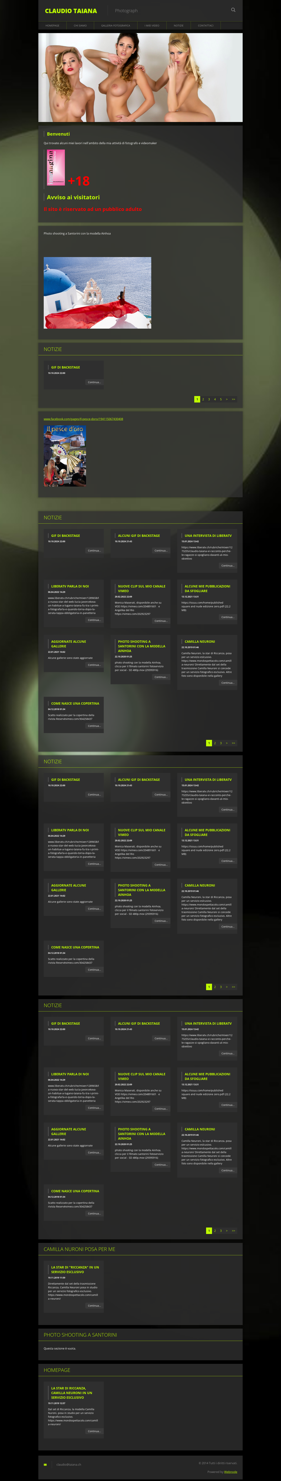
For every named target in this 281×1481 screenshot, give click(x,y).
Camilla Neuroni (200, 643)
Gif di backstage (65, 369)
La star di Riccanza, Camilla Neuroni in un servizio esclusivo (71, 1394)
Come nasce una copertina (75, 705)
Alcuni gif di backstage (139, 537)
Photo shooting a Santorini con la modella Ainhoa (141, 648)
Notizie (179, 27)
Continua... (94, 383)
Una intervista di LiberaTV (208, 537)
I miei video (152, 27)
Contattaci (205, 27)
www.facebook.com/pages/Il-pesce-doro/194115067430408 (83, 421)
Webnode (230, 1473)
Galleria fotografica (115, 27)
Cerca (233, 10)
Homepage (52, 27)
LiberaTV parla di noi (70, 588)
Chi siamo (80, 27)
